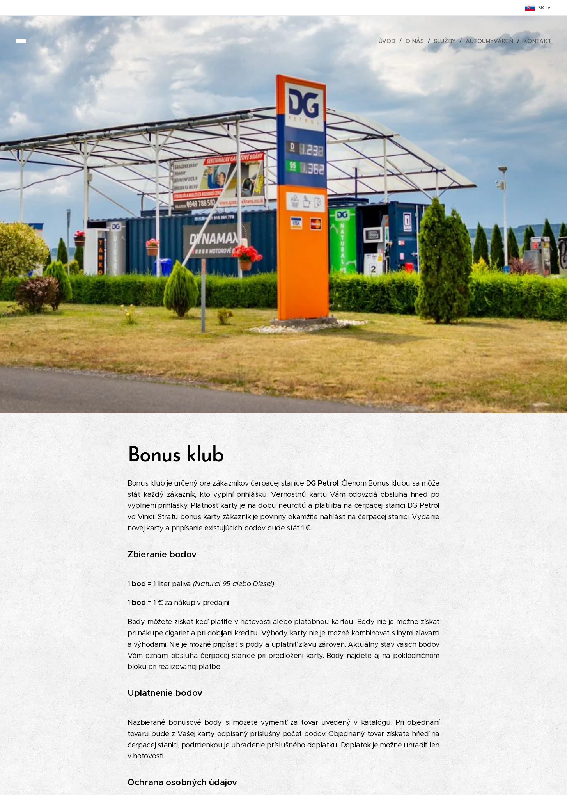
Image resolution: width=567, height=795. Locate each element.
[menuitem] (391, 41)
